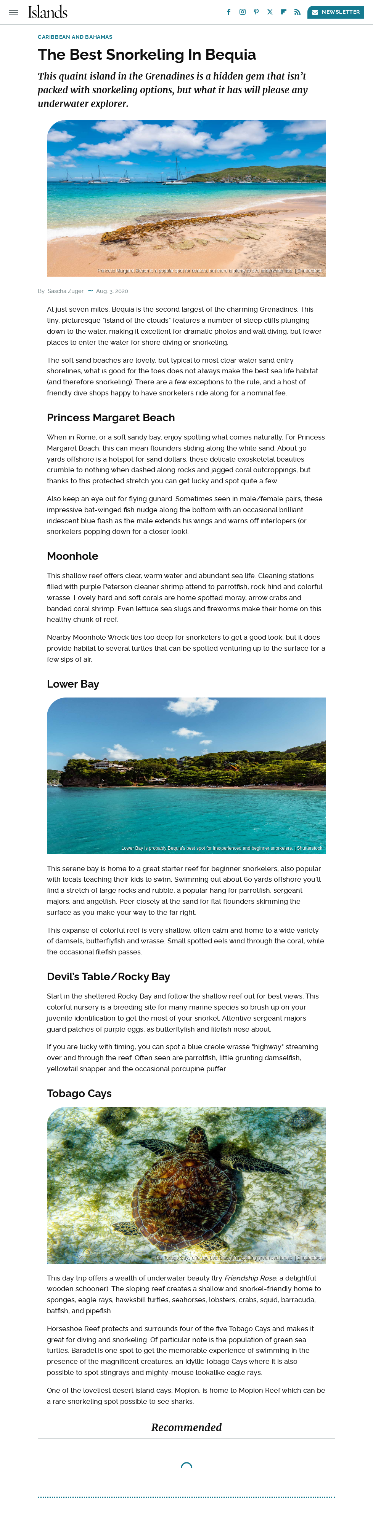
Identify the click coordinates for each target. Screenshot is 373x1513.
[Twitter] (270, 13)
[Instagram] (242, 13)
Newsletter (335, 12)
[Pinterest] (256, 13)
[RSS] (297, 13)
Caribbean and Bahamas (75, 37)
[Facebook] (229, 13)
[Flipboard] (284, 13)
